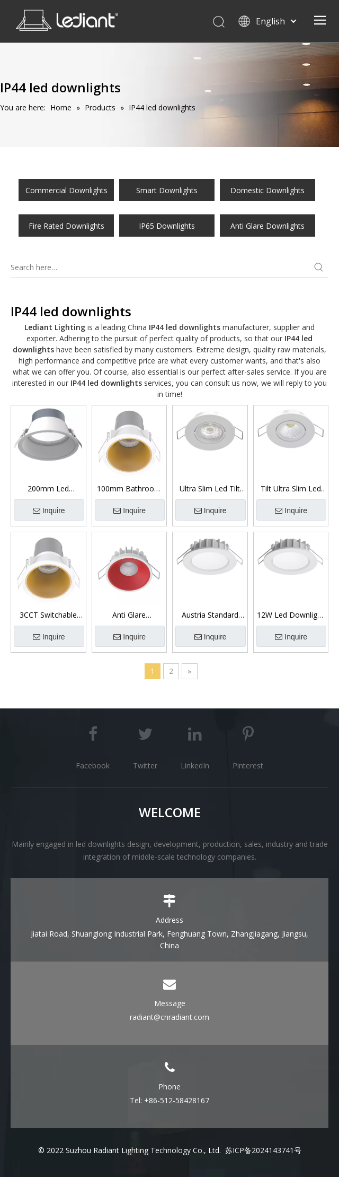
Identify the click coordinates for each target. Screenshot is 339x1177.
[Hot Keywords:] (318, 267)
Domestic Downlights (267, 190)
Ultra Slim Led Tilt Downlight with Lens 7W (210, 488)
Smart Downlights (167, 190)
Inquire (49, 510)
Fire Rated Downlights (66, 226)
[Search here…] (160, 267)
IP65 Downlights (167, 226)
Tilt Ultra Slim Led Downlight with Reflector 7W (291, 488)
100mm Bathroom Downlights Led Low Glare (129, 488)
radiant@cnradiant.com (169, 1017)
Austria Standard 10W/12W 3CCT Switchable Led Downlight (210, 615)
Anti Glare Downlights (267, 226)
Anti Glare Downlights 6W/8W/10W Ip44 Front (129, 615)
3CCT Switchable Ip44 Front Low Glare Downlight (48, 615)
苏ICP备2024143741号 (263, 1150)
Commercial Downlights (66, 190)
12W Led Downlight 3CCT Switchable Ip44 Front (290, 615)
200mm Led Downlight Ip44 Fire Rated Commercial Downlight (48, 488)
